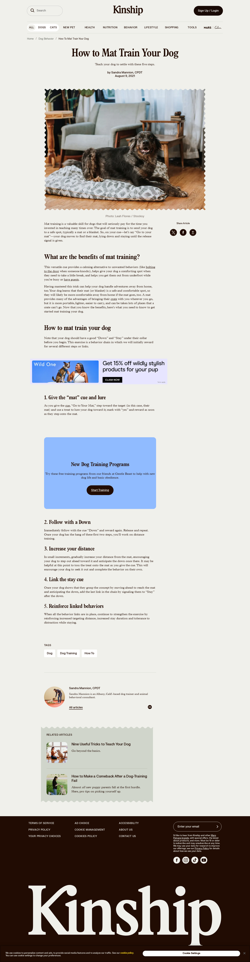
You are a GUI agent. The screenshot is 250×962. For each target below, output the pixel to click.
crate (114, 299)
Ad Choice (82, 823)
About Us (126, 829)
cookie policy (127, 953)
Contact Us (127, 836)
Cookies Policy (86, 836)
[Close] (244, 953)
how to (89, 653)
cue (67, 405)
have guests (71, 279)
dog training (68, 653)
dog (49, 653)
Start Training (100, 490)
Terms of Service (41, 823)
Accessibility (129, 823)
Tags (47, 645)
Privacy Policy (39, 829)
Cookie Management (90, 829)
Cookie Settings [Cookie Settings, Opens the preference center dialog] (191, 953)
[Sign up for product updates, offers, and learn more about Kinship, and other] (218, 826)
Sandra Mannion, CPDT (127, 72)
